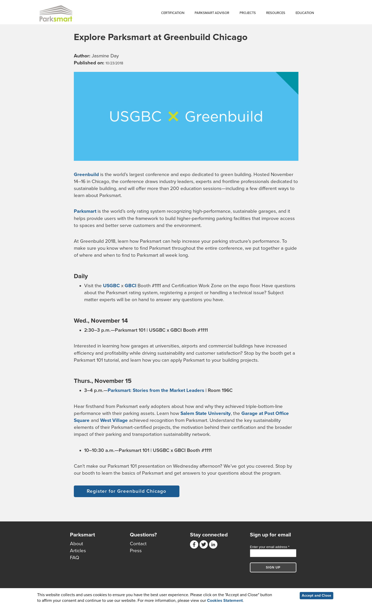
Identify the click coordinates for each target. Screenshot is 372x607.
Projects (248, 13)
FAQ (74, 557)
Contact (138, 544)
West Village (114, 420)
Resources (275, 13)
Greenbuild (86, 174)
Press (136, 550)
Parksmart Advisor (212, 13)
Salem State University (205, 413)
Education (305, 13)
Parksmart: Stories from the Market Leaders (156, 390)
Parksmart (85, 211)
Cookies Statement (225, 600)
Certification (172, 13)
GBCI (130, 286)
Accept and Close (316, 595)
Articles (78, 550)
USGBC (111, 286)
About (76, 544)
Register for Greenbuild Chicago (126, 491)
